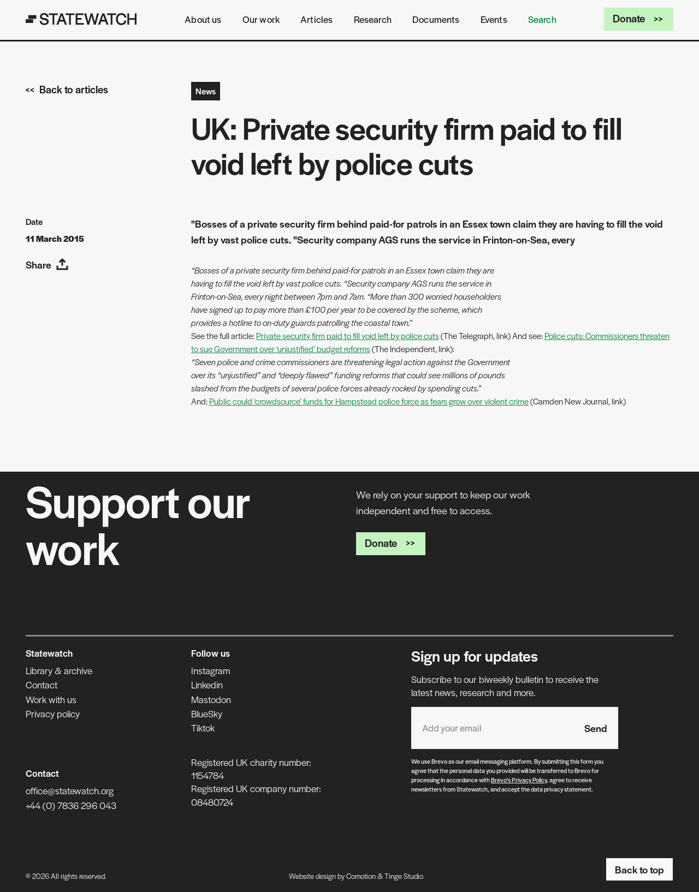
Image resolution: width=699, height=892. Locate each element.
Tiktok (203, 727)
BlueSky (206, 713)
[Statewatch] (81, 19)
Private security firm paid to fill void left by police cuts (347, 335)
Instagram (210, 670)
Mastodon (211, 699)
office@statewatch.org (70, 790)
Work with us (51, 699)
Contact (41, 684)
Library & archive (59, 670)
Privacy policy (53, 713)
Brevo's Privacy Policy (519, 779)
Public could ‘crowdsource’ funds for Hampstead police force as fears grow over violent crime (369, 401)
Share (47, 264)
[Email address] (492, 728)
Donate (639, 18)
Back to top (639, 869)
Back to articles (67, 89)
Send (595, 728)
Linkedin (207, 684)
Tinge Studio (403, 876)
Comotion (361, 876)
